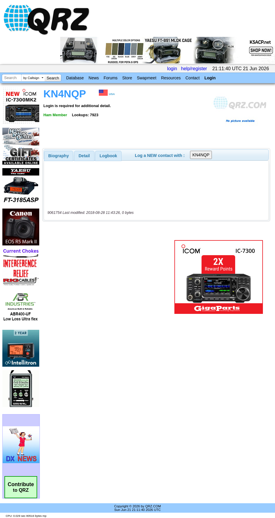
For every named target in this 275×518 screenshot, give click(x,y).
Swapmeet (146, 78)
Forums (110, 78)
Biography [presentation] (58, 155)
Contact (192, 78)
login (172, 68)
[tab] (58, 156)
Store (127, 78)
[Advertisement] (109, 277)
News (94, 78)
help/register (194, 68)
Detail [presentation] (84, 155)
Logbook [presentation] (108, 155)
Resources (171, 78)
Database (75, 78)
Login (210, 78)
